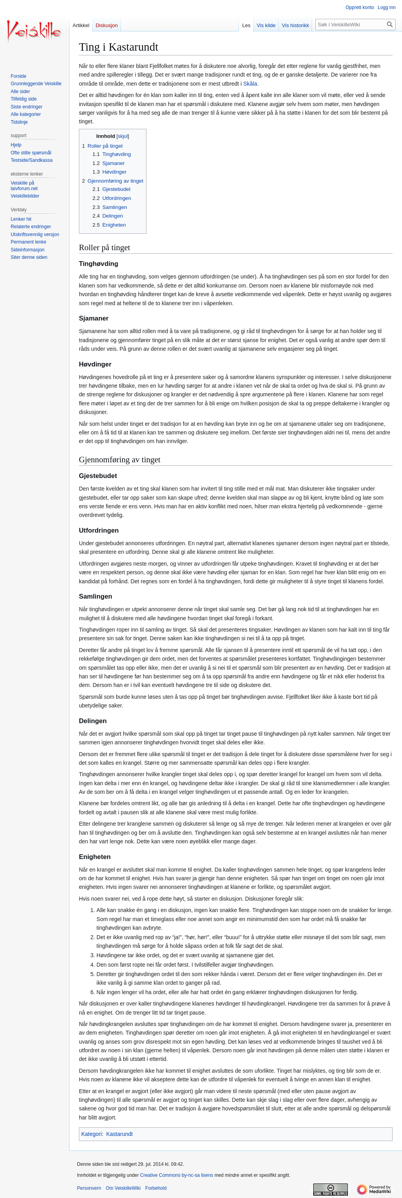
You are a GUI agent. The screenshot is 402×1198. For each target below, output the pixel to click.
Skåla (250, 84)
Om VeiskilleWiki (123, 1188)
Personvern (89, 1188)
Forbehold (155, 1188)
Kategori (91, 1134)
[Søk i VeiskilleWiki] (355, 24)
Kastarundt (119, 1134)
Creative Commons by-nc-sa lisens (176, 1175)
